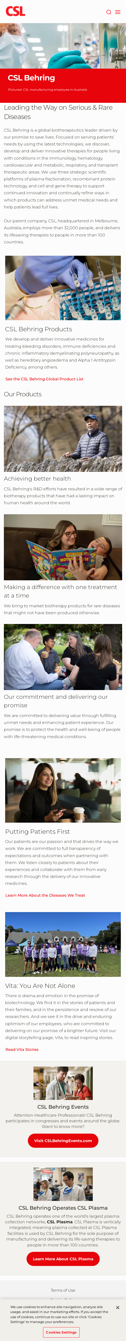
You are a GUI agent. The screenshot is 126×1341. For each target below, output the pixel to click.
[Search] (108, 11)
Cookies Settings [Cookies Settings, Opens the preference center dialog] (61, 1334)
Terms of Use (63, 1290)
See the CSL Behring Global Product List (44, 378)
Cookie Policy (63, 1300)
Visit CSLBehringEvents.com (63, 1140)
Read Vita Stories (22, 1049)
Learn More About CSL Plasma (63, 1258)
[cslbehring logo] (15, 11)
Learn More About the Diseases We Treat (45, 895)
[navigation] (117, 11)
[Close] (117, 1309)
